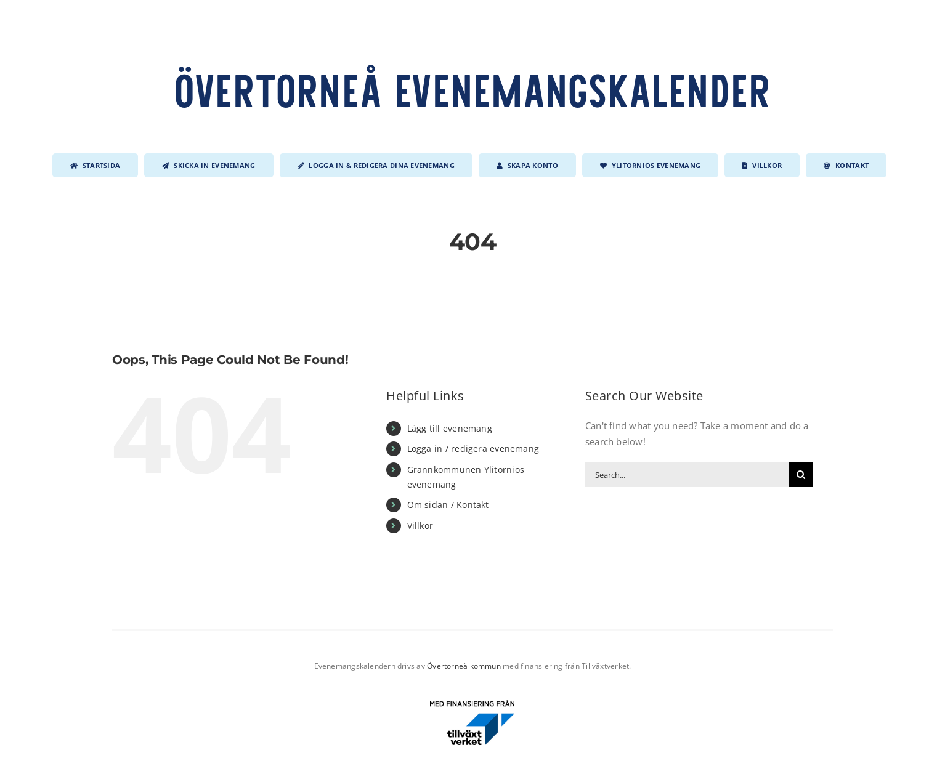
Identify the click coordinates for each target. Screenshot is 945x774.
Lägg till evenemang (449, 428)
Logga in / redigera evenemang (473, 448)
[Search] (801, 474)
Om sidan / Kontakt (448, 504)
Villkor (420, 525)
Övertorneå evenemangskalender (473, 88)
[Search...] (687, 474)
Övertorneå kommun (464, 666)
